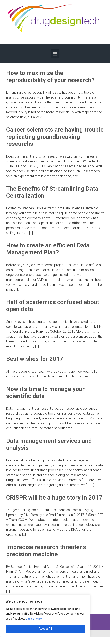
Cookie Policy (34, 618)
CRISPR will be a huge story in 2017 (54, 497)
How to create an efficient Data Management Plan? (47, 249)
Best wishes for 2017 (34, 358)
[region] (45, 616)
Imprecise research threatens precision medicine (46, 551)
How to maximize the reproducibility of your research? (50, 76)
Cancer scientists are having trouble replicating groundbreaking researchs (55, 136)
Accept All (45, 628)
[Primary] (55, 53)
